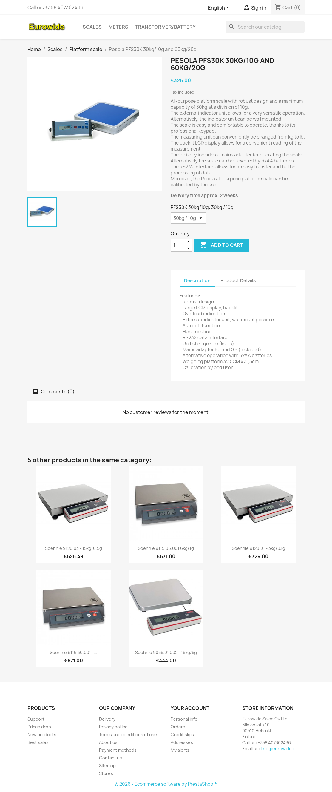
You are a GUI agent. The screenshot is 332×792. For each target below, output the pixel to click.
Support (35, 719)
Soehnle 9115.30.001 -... (73, 652)
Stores (106, 773)
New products (41, 734)
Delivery (107, 719)
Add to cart (221, 245)
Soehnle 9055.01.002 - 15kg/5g (166, 652)
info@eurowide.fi (278, 748)
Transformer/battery (165, 27)
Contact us (110, 758)
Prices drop (39, 727)
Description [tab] (197, 280)
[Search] (265, 27)
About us (108, 742)
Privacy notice (113, 727)
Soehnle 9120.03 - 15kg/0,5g (73, 548)
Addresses (182, 742)
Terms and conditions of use (128, 734)
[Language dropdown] (219, 8)
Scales (92, 27)
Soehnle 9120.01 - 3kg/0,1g (258, 548)
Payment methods (118, 750)
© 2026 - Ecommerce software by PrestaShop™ (166, 784)
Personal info (184, 719)
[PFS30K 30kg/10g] (188, 218)
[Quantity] (178, 245)
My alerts (180, 750)
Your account (190, 708)
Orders (178, 727)
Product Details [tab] (238, 280)
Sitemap (107, 765)
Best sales (38, 742)
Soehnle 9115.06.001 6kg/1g (166, 548)
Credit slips (182, 734)
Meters (118, 27)
